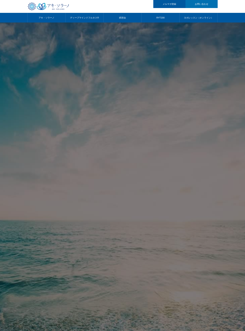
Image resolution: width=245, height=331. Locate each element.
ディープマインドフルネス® (84, 17)
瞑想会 (122, 17)
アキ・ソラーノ (46, 17)
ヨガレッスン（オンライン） (198, 17)
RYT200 (160, 17)
